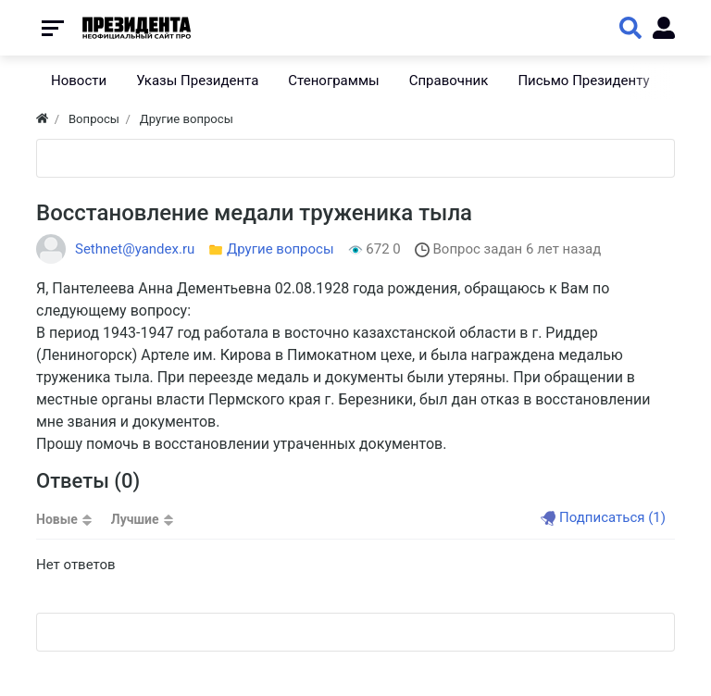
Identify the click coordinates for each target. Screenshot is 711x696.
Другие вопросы (280, 249)
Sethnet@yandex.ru (134, 249)
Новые (57, 519)
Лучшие (135, 519)
